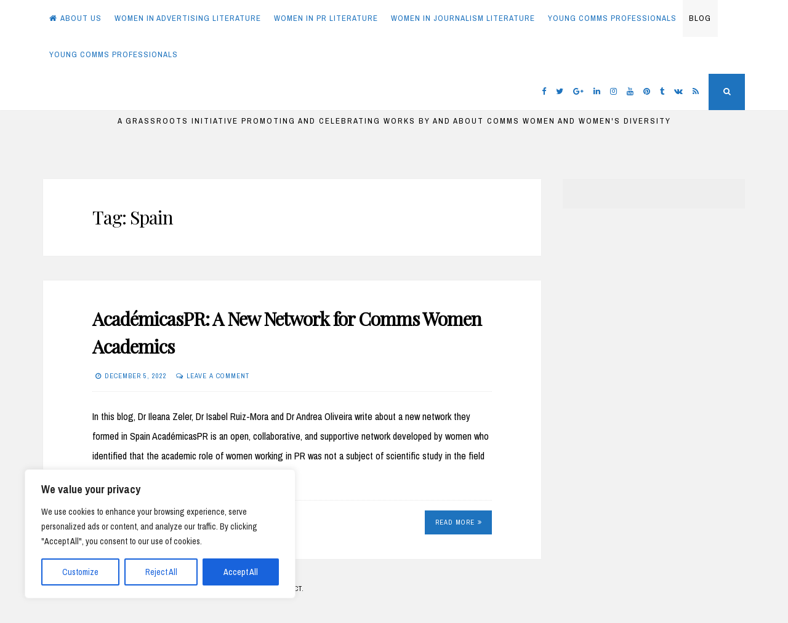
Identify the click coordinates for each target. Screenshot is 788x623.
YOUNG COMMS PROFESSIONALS (612, 18)
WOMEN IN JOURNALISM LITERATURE (463, 18)
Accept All (240, 571)
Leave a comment (218, 375)
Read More (458, 522)
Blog (700, 18)
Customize (80, 571)
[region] (160, 533)
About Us (75, 18)
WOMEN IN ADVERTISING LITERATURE (188, 18)
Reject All (161, 571)
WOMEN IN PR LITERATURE (326, 18)
